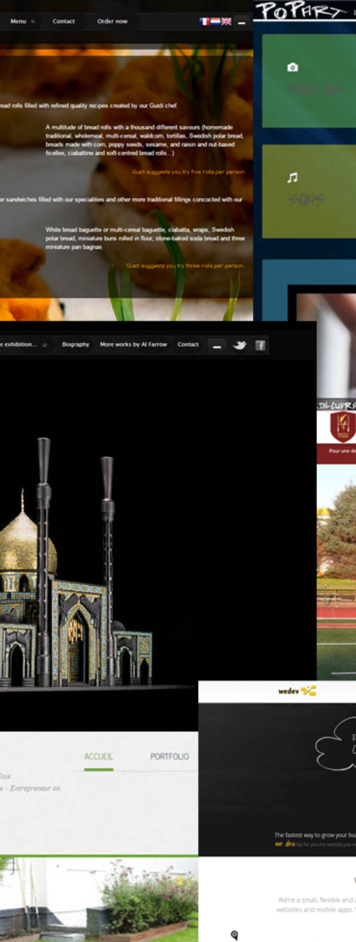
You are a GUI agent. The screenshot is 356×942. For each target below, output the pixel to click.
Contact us (255, 189)
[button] (96, 829)
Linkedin (293, 188)
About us (207, 189)
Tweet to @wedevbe (124, 805)
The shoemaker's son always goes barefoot (146, 689)
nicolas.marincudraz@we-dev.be (221, 883)
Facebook (275, 188)
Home (188, 189)
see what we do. (306, 336)
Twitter (284, 188)
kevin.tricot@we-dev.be (215, 835)
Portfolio (230, 189)
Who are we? (255, 336)
